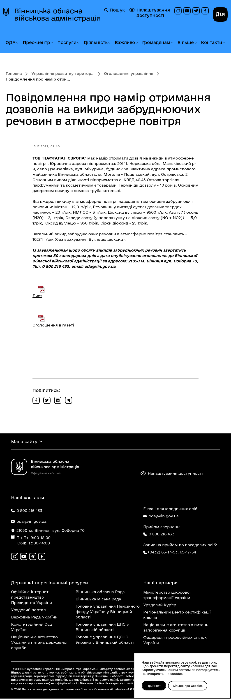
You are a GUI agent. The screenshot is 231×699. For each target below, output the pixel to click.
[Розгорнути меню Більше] (195, 43)
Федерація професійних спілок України (175, 640)
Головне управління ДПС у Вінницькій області (102, 627)
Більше (186, 42)
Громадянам (156, 42)
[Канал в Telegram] (196, 10)
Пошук (114, 10)
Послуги (66, 42)
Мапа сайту (24, 441)
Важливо (125, 42)
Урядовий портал (28, 610)
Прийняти (154, 685)
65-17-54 (188, 552)
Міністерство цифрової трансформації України (167, 595)
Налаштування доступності (149, 12)
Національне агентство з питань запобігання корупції (175, 628)
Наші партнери (160, 583)
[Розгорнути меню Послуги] (78, 43)
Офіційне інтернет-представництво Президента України (31, 597)
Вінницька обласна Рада (100, 592)
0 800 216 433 (158, 534)
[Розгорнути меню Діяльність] (109, 43)
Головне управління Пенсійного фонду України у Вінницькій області (108, 612)
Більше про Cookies (188, 685)
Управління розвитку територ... (63, 73)
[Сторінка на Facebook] (205, 10)
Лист (37, 296)
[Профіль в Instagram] (178, 10)
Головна (14, 73)
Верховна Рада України (34, 617)
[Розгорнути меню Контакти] (223, 43)
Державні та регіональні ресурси (49, 583)
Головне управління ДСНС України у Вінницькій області (105, 640)
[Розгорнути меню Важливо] (136, 43)
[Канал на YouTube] (187, 10)
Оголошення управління (128, 73)
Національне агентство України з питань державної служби (39, 642)
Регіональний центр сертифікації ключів (177, 615)
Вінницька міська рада (98, 599)
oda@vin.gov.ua (100, 266)
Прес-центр (36, 42)
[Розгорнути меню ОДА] (17, 43)
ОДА (11, 42)
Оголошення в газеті (53, 325)
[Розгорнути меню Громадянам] (171, 43)
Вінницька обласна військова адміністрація (57, 14)
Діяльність (96, 42)
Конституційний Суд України (31, 627)
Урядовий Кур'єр (159, 605)
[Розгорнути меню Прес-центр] (51, 43)
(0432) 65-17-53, (163, 552)
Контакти (211, 42)
